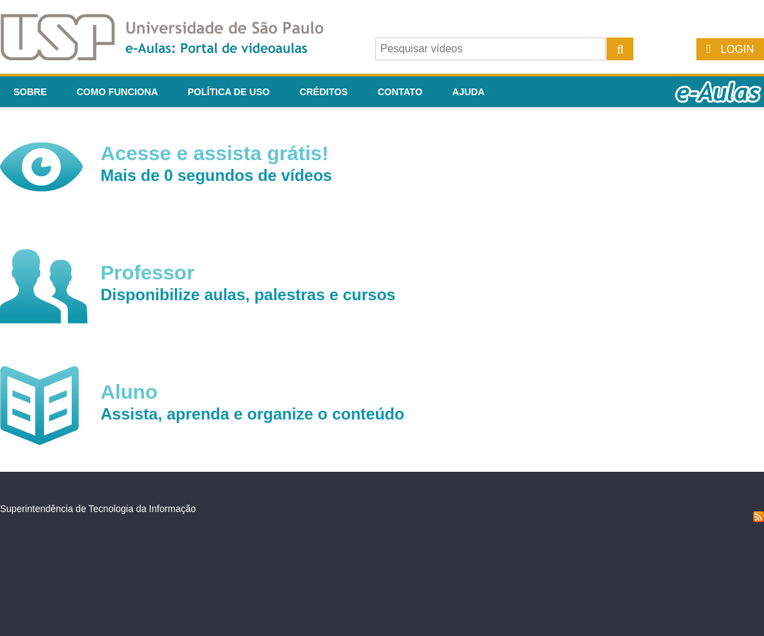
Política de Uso (228, 91)
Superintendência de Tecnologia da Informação (98, 508)
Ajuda (468, 91)
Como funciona (116, 91)
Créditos (324, 91)
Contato (399, 91)
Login (737, 49)
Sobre (30, 91)
